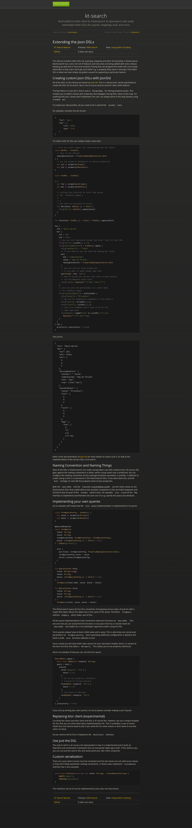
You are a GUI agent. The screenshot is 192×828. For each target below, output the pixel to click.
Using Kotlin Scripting (121, 47)
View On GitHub (61, 4)
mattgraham (135, 32)
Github (57, 51)
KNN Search (92, 47)
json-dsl (94, 82)
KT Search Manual (62, 47)
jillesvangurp (72, 32)
